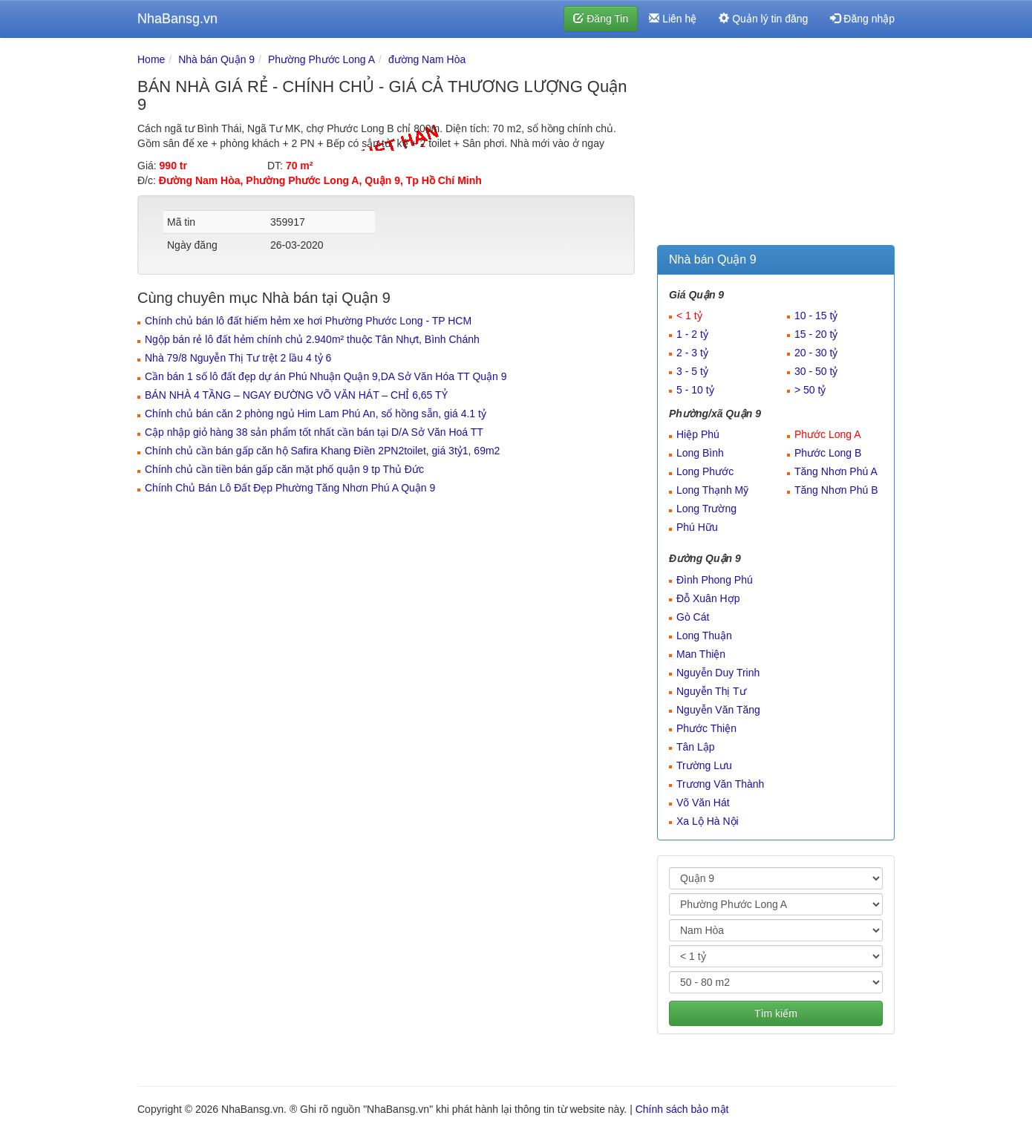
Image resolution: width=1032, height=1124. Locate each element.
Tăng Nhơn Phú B (836, 490)
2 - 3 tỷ (692, 353)
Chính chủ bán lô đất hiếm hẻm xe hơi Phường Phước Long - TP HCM (308, 321)
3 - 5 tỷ (692, 371)
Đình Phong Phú (714, 580)
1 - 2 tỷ (692, 334)
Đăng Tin (600, 18)
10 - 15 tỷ (815, 315)
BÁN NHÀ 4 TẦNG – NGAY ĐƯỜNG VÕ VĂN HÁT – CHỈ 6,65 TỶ (296, 395)
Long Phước (705, 471)
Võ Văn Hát (703, 802)
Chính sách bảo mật (682, 1109)
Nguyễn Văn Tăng (718, 710)
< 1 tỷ (689, 315)
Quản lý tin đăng (763, 18)
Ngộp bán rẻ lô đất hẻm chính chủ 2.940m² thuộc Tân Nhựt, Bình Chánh (312, 339)
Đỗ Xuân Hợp (707, 598)
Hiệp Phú (697, 434)
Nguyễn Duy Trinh (718, 673)
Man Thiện (700, 654)
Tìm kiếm (775, 1013)
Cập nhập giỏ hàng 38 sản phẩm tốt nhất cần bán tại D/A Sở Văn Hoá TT (314, 432)
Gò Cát (692, 617)
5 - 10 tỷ (695, 390)
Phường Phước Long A (321, 59)
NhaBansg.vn (177, 18)
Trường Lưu (704, 765)
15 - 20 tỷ (815, 334)
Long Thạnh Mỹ (712, 490)
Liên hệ (672, 18)
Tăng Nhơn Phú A (836, 471)
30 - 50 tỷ (815, 371)
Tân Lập (695, 747)
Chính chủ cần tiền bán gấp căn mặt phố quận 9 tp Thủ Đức (284, 469)
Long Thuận (704, 635)
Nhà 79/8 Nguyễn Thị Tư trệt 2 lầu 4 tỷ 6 (238, 358)
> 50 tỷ (810, 390)
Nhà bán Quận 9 (216, 59)
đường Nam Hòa (427, 59)
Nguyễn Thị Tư (711, 691)
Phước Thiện (706, 728)
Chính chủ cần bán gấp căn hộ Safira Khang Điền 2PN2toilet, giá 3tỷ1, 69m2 (322, 451)
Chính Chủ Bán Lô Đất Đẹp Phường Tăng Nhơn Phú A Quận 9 (290, 488)
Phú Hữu (697, 527)
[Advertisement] (776, 145)
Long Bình (700, 453)
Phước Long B (827, 453)
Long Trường (706, 508)
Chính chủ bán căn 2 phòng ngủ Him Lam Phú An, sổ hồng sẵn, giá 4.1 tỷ (315, 413)
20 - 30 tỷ (815, 353)
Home (151, 59)
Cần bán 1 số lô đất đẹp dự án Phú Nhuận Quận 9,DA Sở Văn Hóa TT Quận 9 (326, 376)
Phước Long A (827, 434)
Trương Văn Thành (720, 784)
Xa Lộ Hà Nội (707, 821)
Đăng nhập (862, 18)
